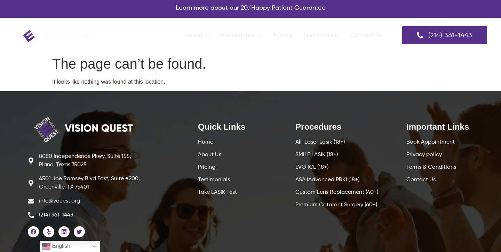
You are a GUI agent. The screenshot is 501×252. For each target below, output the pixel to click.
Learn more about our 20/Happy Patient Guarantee (251, 8)
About (197, 35)
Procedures (241, 35)
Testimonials (321, 35)
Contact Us (366, 35)
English (56, 246)
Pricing (282, 35)
